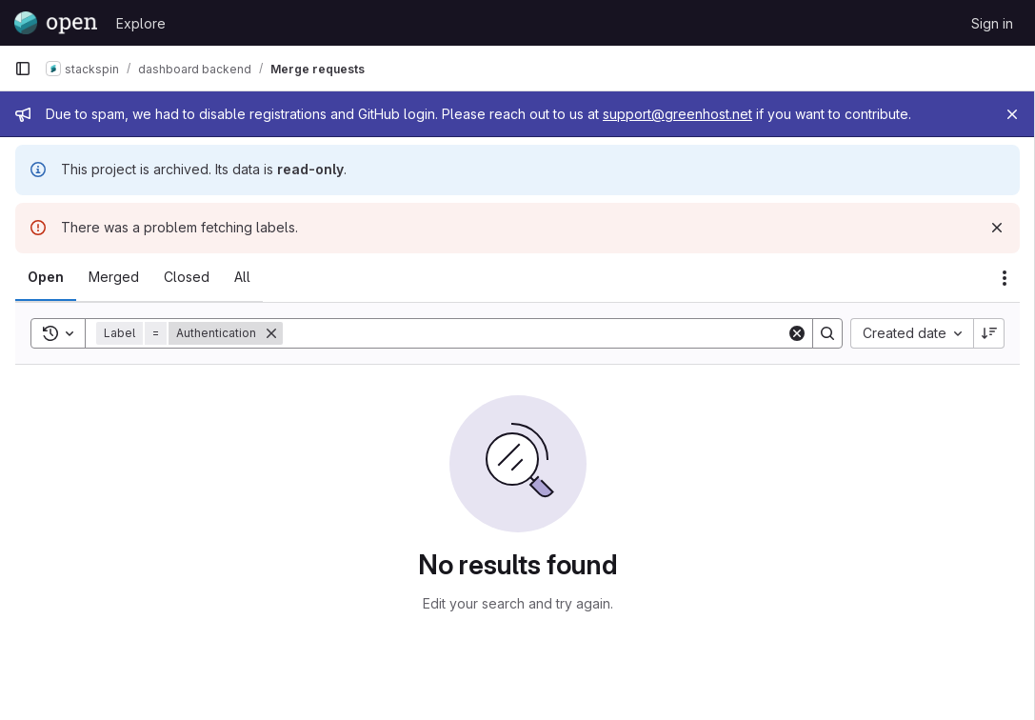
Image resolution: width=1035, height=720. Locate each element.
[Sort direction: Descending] (989, 333)
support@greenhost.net (677, 114)
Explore (141, 23)
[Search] (535, 333)
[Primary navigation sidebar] (23, 68)
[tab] (45, 277)
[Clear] (797, 333)
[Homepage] (55, 23)
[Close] (1012, 114)
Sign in (992, 23)
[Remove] (271, 333)
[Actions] (1004, 278)
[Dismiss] (996, 227)
